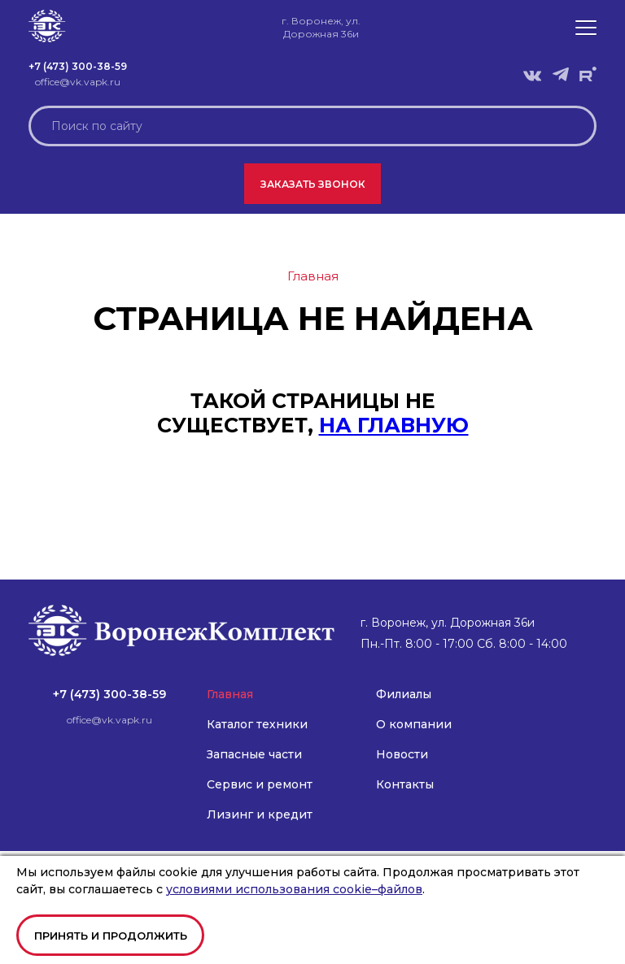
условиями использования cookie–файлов (294, 889)
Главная (230, 694)
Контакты (405, 784)
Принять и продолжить (110, 935)
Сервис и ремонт (259, 784)
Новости (402, 754)
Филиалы (403, 694)
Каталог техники (257, 724)
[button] (586, 27)
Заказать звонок (312, 184)
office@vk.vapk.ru (77, 82)
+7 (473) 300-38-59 (77, 66)
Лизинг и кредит (259, 814)
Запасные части (254, 754)
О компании (414, 724)
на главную (394, 425)
